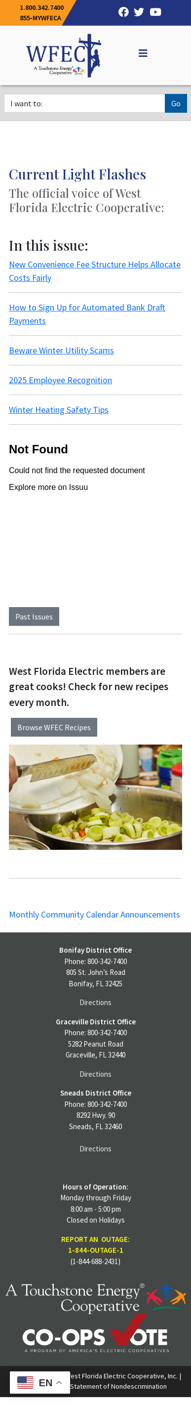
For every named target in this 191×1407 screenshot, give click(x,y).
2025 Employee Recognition (60, 380)
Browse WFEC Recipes (54, 727)
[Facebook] (121, 13)
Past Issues (34, 616)
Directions (95, 1002)
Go (176, 103)
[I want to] (84, 103)
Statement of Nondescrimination (118, 1386)
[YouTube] (152, 13)
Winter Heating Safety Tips (59, 409)
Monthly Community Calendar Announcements (94, 914)
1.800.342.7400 (42, 7)
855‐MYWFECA (40, 17)
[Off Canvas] (138, 53)
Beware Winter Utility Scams (61, 350)
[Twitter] (137, 13)
